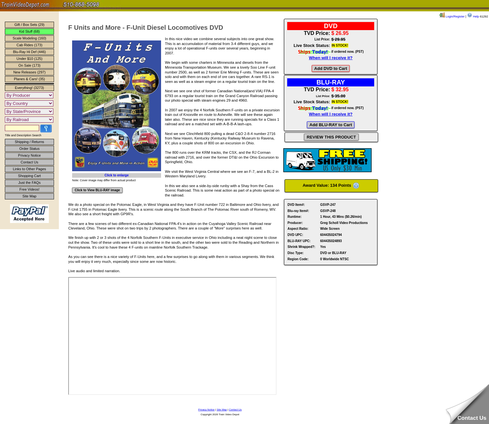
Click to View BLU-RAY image (97, 190)
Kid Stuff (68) (29, 31)
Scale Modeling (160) (29, 38)
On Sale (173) (29, 65)
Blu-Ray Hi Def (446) (29, 52)
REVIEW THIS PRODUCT (331, 137)
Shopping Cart (29, 176)
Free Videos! (29, 189)
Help (473, 16)
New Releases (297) (29, 72)
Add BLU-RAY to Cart (331, 124)
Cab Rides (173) (29, 45)
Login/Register (452, 16)
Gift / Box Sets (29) (30, 25)
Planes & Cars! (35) (29, 79)
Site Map (29, 196)
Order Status (29, 149)
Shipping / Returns (29, 142)
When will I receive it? (331, 57)
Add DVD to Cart (330, 68)
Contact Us (29, 162)
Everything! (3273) (29, 88)
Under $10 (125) (29, 59)
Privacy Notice (29, 155)
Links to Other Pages (29, 169)
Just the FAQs (29, 182)
